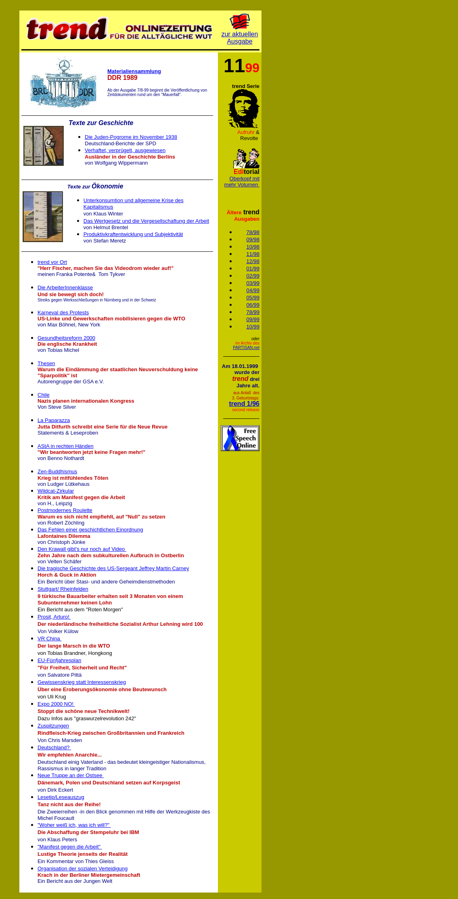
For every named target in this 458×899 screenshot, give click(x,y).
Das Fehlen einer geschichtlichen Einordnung (90, 530)
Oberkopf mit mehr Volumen (241, 182)
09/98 (252, 239)
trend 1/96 (244, 403)
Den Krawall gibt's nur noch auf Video (82, 549)
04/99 (252, 290)
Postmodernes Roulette (65, 510)
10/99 (252, 327)
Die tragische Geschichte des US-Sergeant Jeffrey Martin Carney (113, 568)
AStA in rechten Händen (66, 446)
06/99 (252, 305)
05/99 (252, 298)
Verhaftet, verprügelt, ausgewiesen (125, 150)
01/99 (252, 269)
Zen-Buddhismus (57, 471)
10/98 (252, 247)
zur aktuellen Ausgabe (240, 38)
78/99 (252, 312)
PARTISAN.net (246, 347)
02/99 (252, 276)
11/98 (252, 254)
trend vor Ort (52, 262)
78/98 (252, 232)
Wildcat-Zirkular (56, 491)
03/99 (252, 283)
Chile (44, 395)
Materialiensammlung (134, 71)
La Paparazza (54, 420)
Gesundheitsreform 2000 (66, 338)
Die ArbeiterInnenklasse (65, 287)
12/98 (252, 261)
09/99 (252, 319)
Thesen (46, 363)
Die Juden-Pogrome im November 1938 (131, 137)
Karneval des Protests (63, 312)
